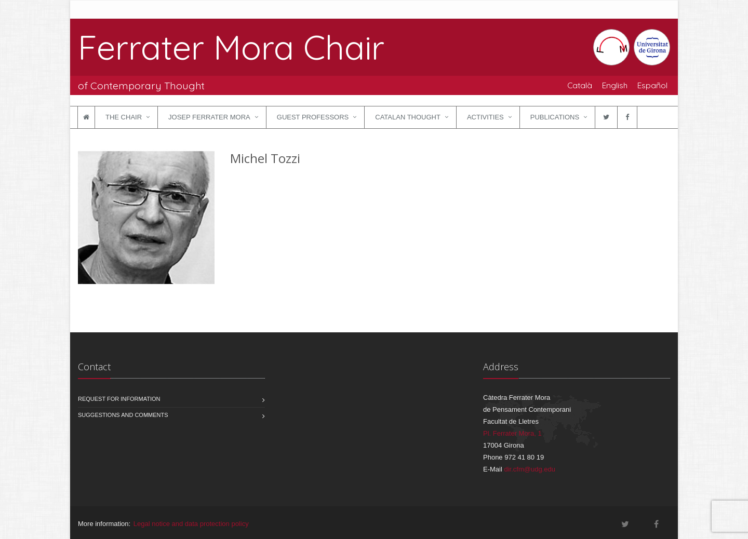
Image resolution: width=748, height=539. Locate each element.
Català (579, 85)
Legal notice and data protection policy (191, 524)
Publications (554, 117)
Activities (485, 117)
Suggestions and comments (123, 415)
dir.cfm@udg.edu (529, 469)
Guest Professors (313, 117)
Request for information (119, 399)
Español (652, 85)
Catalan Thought (407, 117)
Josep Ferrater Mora (209, 117)
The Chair (123, 117)
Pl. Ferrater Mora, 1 (512, 433)
